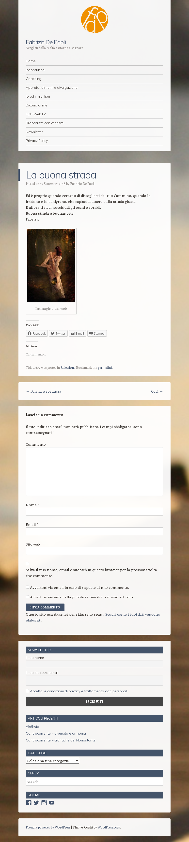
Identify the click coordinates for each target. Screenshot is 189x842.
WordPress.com (109, 827)
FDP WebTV (36, 114)
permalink (105, 367)
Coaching (33, 78)
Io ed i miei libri (38, 96)
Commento (36, 444)
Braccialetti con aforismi (45, 123)
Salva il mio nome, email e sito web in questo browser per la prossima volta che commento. (91, 572)
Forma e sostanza (43, 391)
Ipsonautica (35, 70)
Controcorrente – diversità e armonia (56, 733)
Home (31, 61)
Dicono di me (36, 105)
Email (32, 524)
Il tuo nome (35, 657)
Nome (32, 504)
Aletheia (32, 726)
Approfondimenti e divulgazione (52, 87)
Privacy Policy (37, 140)
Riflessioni (68, 367)
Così (157, 391)
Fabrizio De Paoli (46, 42)
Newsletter (34, 132)
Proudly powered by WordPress (48, 827)
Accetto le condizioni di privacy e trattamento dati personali (78, 691)
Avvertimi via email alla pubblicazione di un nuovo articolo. (82, 596)
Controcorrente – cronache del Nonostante (60, 740)
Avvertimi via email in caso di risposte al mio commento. (79, 587)
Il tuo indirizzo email (42, 672)
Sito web (33, 544)
